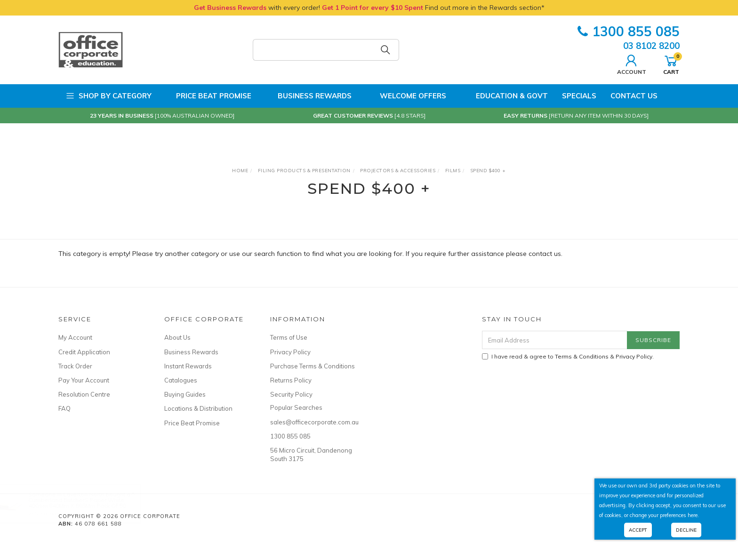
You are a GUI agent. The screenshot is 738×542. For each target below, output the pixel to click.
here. (693, 515)
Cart (671, 63)
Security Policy (291, 394)
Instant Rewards (188, 366)
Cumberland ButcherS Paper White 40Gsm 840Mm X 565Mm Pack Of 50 (86, 502)
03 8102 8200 (651, 45)
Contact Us (634, 95)
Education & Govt (504, 96)
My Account (75, 337)
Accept (638, 530)
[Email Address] (554, 340)
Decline (686, 530)
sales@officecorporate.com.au (312, 422)
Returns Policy (291, 380)
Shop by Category (108, 96)
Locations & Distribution (198, 408)
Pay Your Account (83, 380)
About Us (177, 337)
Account (631, 63)
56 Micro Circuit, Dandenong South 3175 (311, 454)
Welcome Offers (406, 96)
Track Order (75, 366)
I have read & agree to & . (568, 356)
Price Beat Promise (208, 96)
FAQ (64, 408)
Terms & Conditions (582, 356)
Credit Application (84, 352)
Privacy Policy (290, 352)
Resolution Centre (84, 394)
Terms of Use (288, 337)
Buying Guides (185, 394)
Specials (579, 95)
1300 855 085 (629, 31)
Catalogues (180, 380)
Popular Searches (296, 407)
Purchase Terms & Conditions (312, 366)
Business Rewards (308, 96)
